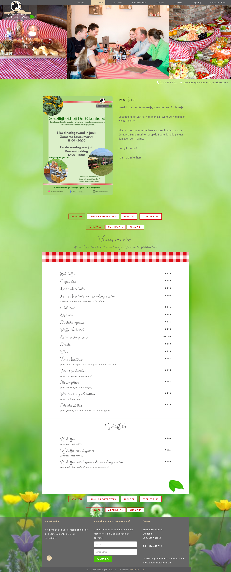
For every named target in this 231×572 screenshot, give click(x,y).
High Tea (160, 2)
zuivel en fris (115, 227)
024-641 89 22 (168, 82)
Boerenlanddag (139, 2)
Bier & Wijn (135, 227)
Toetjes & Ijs (151, 216)
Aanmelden (103, 559)
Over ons (178, 2)
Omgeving (196, 2)
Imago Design (137, 569)
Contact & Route (217, 2)
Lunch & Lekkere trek (103, 216)
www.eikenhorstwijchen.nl (157, 562)
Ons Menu (98, 2)
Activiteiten (117, 2)
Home (81, 2)
